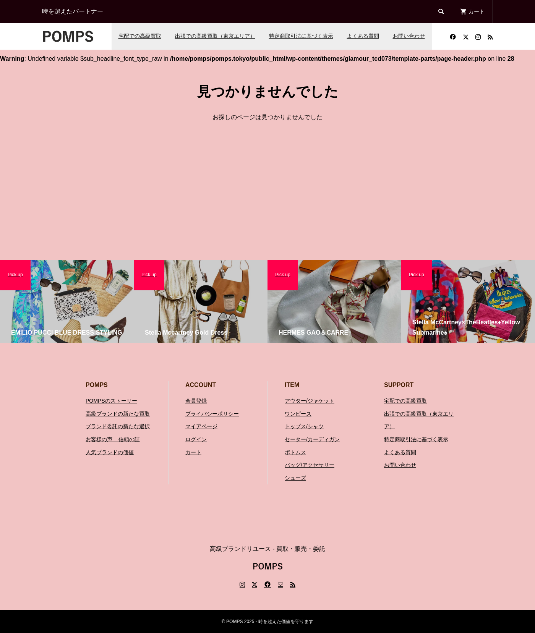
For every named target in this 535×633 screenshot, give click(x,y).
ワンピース (298, 414)
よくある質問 (363, 36)
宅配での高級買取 (139, 36)
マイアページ (201, 426)
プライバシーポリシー (212, 414)
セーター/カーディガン (312, 439)
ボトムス (295, 452)
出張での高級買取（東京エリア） (215, 36)
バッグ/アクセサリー (309, 465)
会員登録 (196, 401)
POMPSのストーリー (111, 401)
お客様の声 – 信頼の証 (113, 439)
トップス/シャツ (304, 426)
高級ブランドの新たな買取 (118, 414)
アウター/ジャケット (309, 401)
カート (193, 452)
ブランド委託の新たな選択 (118, 426)
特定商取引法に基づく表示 (301, 36)
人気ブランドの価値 (110, 452)
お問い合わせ (409, 36)
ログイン (196, 439)
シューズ (295, 478)
